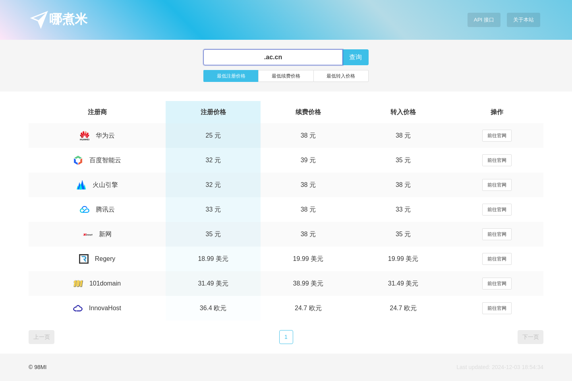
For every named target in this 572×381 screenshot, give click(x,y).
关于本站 (523, 20)
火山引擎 (97, 184)
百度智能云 (97, 160)
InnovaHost (97, 308)
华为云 (97, 135)
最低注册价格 (231, 76)
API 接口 (484, 20)
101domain (97, 283)
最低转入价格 (341, 76)
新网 (97, 234)
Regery (97, 258)
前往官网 (496, 135)
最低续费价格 (286, 76)
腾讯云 (97, 209)
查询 (355, 57)
